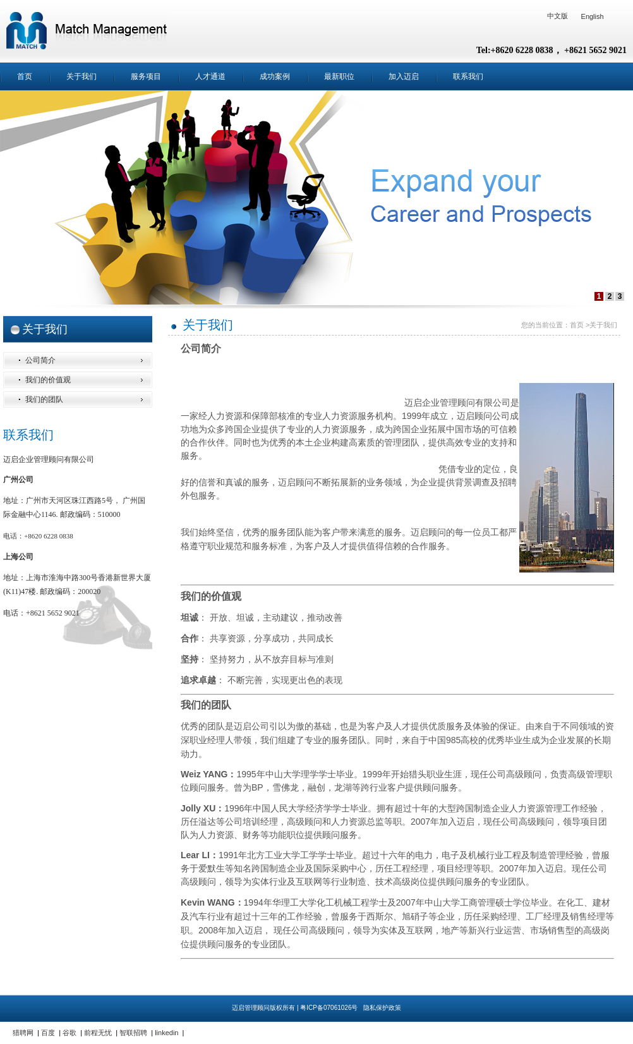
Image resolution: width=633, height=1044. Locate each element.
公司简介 (40, 360)
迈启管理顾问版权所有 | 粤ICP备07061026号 (295, 1007)
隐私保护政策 (382, 1007)
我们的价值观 (48, 379)
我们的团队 (44, 399)
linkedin (166, 1032)
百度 (48, 1032)
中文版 (557, 16)
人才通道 (210, 76)
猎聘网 (23, 1032)
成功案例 (275, 76)
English (592, 16)
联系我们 (468, 76)
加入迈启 (404, 76)
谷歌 (69, 1032)
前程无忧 (98, 1032)
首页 (24, 76)
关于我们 (81, 76)
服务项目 (146, 76)
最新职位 (339, 76)
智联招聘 (133, 1032)
